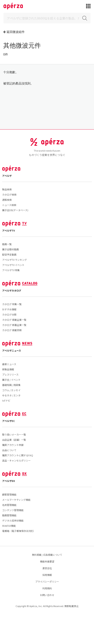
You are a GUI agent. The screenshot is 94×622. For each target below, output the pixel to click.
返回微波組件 (15, 32)
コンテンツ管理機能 (13, 510)
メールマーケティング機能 (16, 499)
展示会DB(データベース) (15, 210)
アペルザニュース (11, 350)
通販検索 (7, 199)
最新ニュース (9, 364)
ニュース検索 (9, 205)
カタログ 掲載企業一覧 (14, 319)
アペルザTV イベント (13, 265)
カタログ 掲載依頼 (12, 330)
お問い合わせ (47, 595)
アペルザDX (8, 481)
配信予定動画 (9, 254)
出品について (9, 450)
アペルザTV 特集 (11, 270)
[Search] (47, 18)
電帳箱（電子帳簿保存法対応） (18, 531)
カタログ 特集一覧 (12, 304)
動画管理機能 (9, 515)
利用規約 (47, 588)
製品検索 (7, 189)
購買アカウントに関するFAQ (17, 455)
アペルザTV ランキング (14, 259)
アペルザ (7, 175)
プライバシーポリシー (47, 581)
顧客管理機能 (9, 494)
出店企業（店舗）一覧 (14, 439)
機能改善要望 (47, 561)
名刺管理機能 (9, 505)
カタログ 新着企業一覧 (14, 325)
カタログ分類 (9, 314)
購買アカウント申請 (13, 445)
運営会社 (47, 568)
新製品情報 (8, 369)
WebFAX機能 (9, 525)
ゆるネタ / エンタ (11, 395)
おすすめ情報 (9, 309)
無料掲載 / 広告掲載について (47, 554)
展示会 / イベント (11, 379)
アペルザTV (8, 230)
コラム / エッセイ (11, 390)
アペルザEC (8, 421)
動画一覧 (7, 244)
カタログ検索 (9, 194)
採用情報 (47, 575)
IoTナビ (6, 400)
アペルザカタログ (11, 290)
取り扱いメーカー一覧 (14, 434)
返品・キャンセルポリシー (16, 460)
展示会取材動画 (10, 249)
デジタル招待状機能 (13, 520)
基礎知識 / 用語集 (11, 385)
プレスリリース (10, 374)
